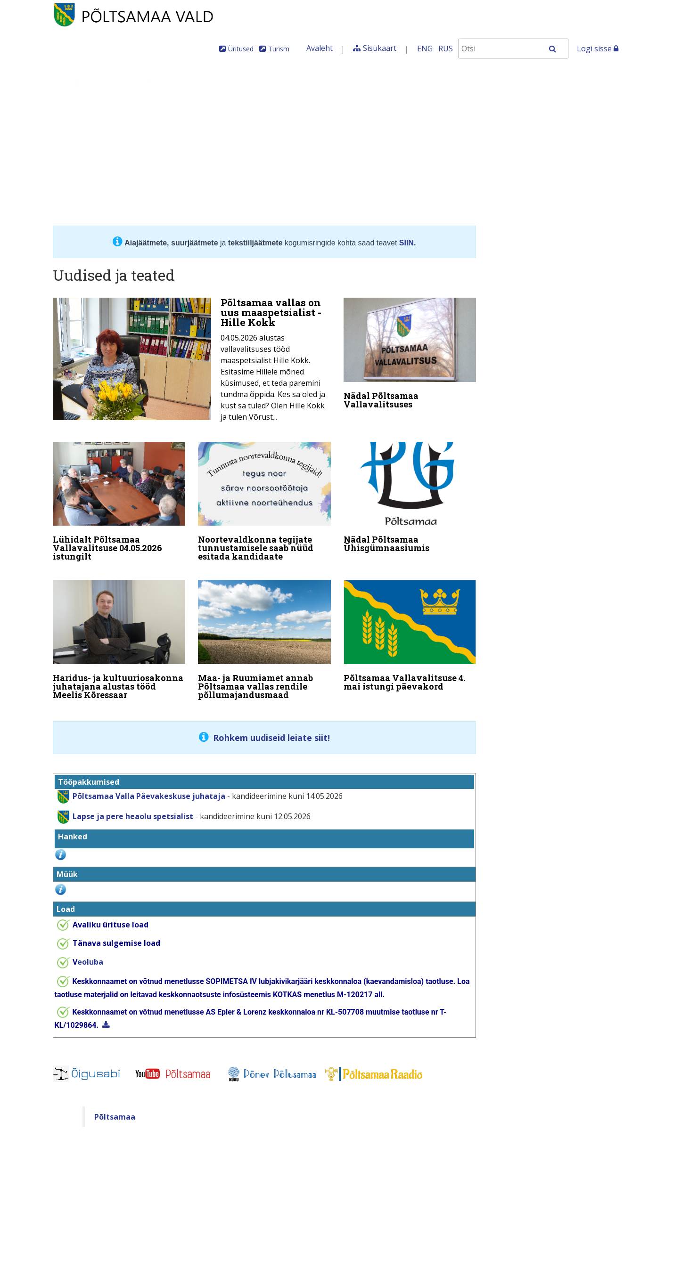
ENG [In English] (425, 48)
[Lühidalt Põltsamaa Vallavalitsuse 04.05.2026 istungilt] (119, 500)
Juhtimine (101, 82)
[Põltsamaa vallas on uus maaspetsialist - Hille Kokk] (192, 362)
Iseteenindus (477, 82)
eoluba (88, 952)
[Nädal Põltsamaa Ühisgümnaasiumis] (410, 496)
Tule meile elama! (390, 82)
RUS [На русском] (445, 48)
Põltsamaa (114, 1107)
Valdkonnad (173, 82)
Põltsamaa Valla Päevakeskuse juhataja (149, 786)
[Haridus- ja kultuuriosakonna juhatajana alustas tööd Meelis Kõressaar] (119, 636)
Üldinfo (38, 82)
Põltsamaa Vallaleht (563, 82)
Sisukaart (379, 48)
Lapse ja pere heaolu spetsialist (133, 806)
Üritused (241, 48)
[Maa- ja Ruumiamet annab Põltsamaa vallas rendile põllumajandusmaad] (264, 636)
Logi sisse (597, 48)
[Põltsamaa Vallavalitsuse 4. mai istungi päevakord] (410, 631)
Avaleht (319, 48)
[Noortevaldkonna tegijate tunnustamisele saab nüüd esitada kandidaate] (264, 500)
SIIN (406, 243)
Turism (278, 48)
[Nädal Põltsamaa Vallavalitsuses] (410, 355)
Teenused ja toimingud (275, 82)
